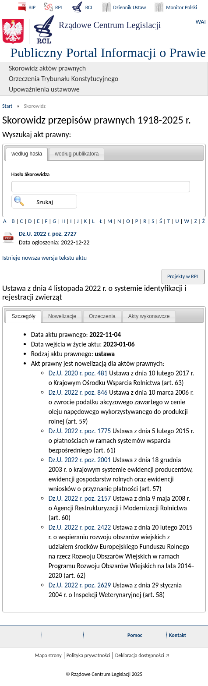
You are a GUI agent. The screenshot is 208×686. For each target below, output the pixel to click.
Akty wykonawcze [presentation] (149, 316)
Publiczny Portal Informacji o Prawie (108, 52)
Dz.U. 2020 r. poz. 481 (78, 373)
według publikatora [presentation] (77, 154)
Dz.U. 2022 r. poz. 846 (78, 392)
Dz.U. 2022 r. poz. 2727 (48, 233)
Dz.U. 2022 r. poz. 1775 (80, 431)
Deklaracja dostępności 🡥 (142, 655)
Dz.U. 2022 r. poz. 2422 (80, 527)
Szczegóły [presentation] (23, 316)
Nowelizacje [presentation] (62, 316)
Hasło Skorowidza (30, 174)
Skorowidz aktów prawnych (47, 68)
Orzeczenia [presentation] (102, 316)
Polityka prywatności (88, 655)
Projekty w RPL (183, 276)
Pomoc (134, 635)
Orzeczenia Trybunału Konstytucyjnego (63, 78)
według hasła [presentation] (26, 154)
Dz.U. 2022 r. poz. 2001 (80, 460)
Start (7, 106)
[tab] (27, 154)
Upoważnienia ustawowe (44, 89)
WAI (201, 21)
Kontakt (177, 635)
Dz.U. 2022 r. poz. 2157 (80, 498)
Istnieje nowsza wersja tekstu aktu (44, 258)
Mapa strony (48, 655)
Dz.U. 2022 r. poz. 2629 (80, 585)
